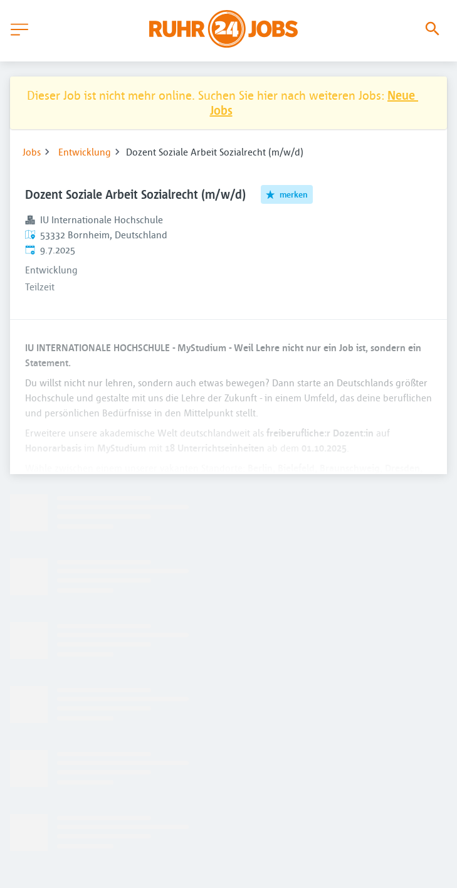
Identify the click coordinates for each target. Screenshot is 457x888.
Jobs (32, 151)
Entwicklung (84, 151)
